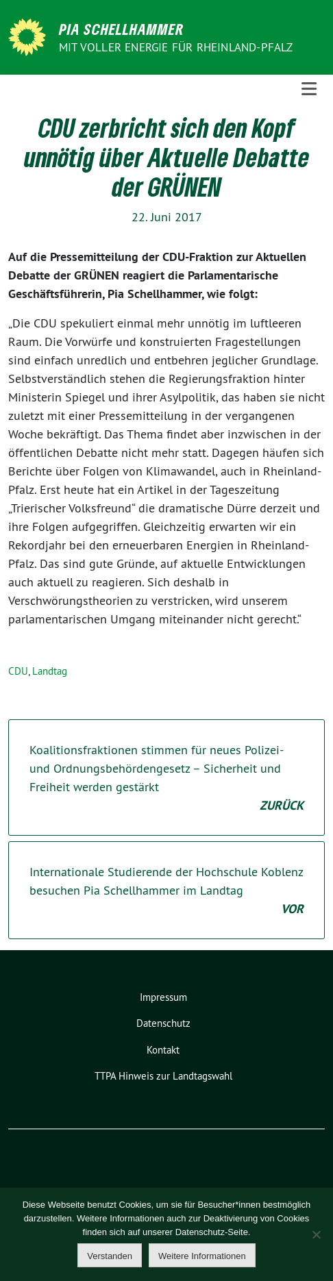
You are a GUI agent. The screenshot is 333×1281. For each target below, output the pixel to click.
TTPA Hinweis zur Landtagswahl (163, 1075)
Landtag (49, 670)
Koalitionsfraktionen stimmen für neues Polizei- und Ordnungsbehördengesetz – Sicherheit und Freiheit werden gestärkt (166, 778)
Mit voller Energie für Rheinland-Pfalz (177, 47)
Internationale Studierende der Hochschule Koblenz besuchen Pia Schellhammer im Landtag (166, 891)
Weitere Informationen (202, 1256)
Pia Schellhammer (121, 29)
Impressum (163, 997)
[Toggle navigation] (309, 89)
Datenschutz (163, 1023)
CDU (18, 670)
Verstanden (109, 1256)
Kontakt (163, 1049)
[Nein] (316, 1234)
